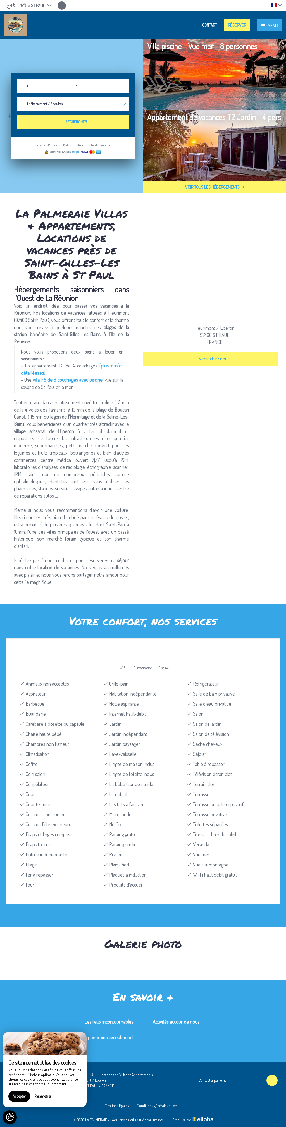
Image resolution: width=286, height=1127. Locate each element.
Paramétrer (42, 1096)
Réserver (237, 25)
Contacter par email (210, 1080)
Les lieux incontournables (108, 1022)
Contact (209, 25)
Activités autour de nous (176, 1022)
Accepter (19, 1096)
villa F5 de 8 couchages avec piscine (68, 380)
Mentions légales (117, 1105)
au (77, 85)
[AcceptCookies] (10, 1117)
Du (29, 85)
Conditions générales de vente (159, 1105)
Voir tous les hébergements (214, 187)
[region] (45, 1069)
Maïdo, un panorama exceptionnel (100, 1037)
